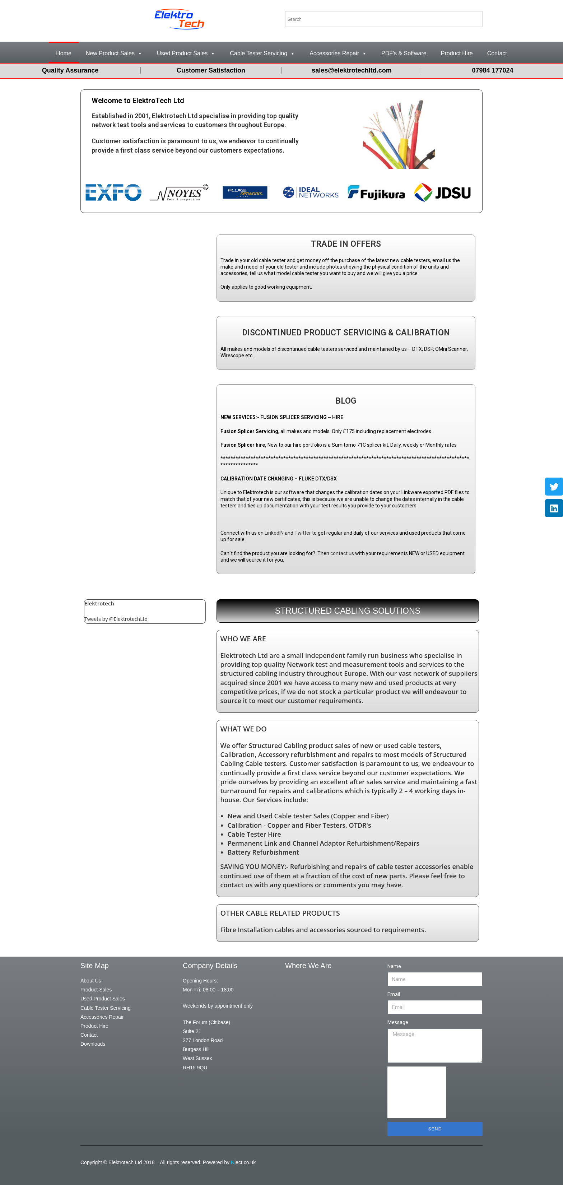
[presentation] (416, 1092)
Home (63, 53)
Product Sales (96, 990)
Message (397, 1022)
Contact (497, 53)
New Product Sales (114, 53)
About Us (90, 981)
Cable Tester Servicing (262, 53)
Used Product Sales (186, 53)
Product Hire (457, 53)
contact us (342, 553)
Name (394, 966)
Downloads (92, 1044)
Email (393, 994)
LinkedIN (274, 533)
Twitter (302, 533)
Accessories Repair (338, 53)
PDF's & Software (404, 53)
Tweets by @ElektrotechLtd (116, 618)
